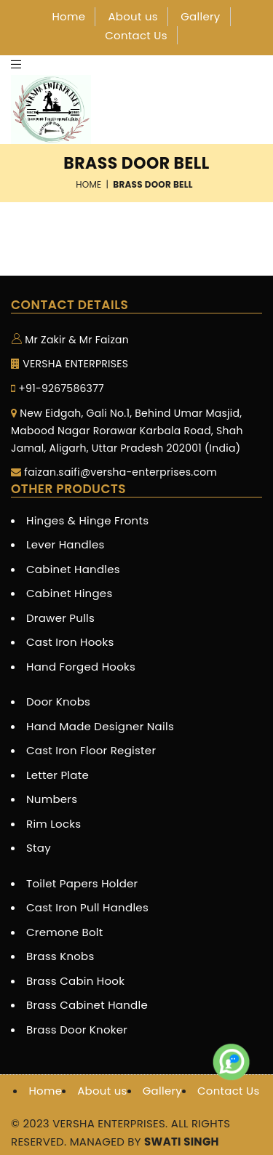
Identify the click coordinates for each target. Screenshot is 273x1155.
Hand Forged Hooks (80, 666)
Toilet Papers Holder (82, 883)
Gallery (200, 16)
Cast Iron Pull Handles (87, 907)
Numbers (51, 799)
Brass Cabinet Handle (87, 1004)
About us (132, 16)
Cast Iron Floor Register (91, 750)
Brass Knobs (60, 956)
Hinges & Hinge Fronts (87, 520)
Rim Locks (53, 823)
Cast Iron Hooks (70, 642)
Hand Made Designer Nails (100, 726)
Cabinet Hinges (69, 593)
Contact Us (136, 35)
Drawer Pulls (60, 618)
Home (68, 16)
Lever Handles (65, 544)
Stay (38, 847)
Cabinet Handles (73, 569)
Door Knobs (58, 701)
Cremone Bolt (64, 932)
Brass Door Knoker (76, 1029)
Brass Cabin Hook (75, 980)
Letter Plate (57, 775)
